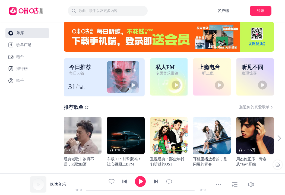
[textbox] (111, 11)
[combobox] (108, 11)
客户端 (223, 11)
